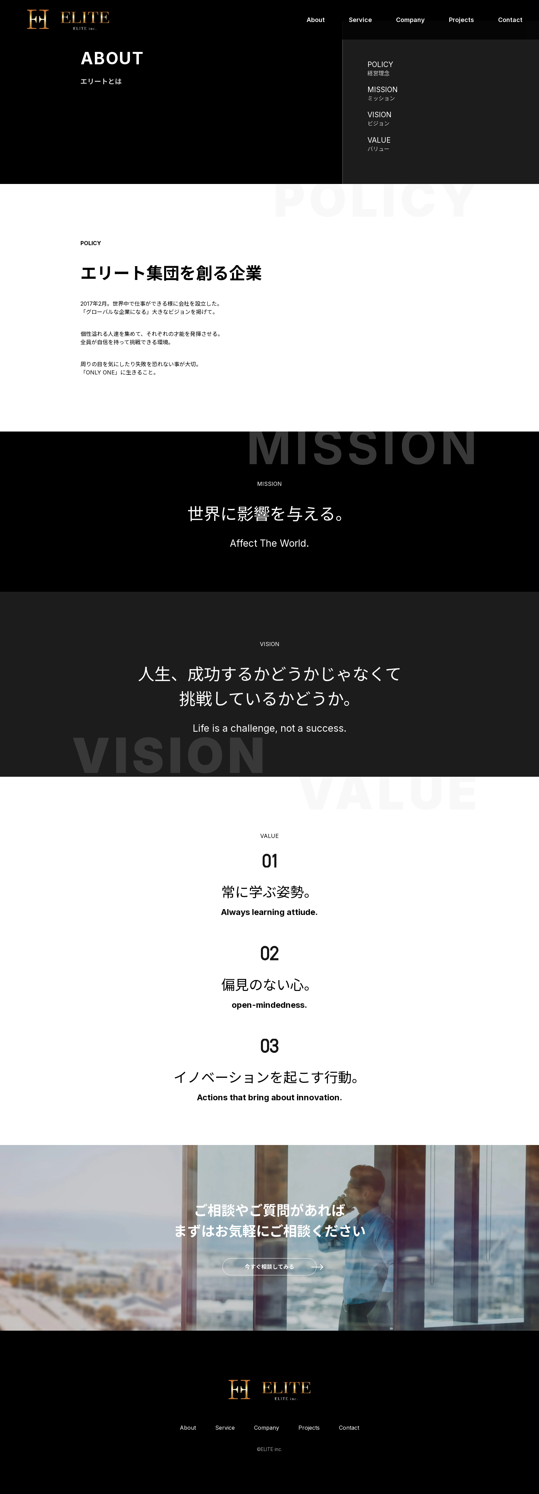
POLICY (380, 64)
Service (360, 19)
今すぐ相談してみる (269, 1266)
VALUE (378, 140)
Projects (461, 19)
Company (410, 19)
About (316, 19)
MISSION (382, 89)
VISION (379, 114)
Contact (510, 19)
